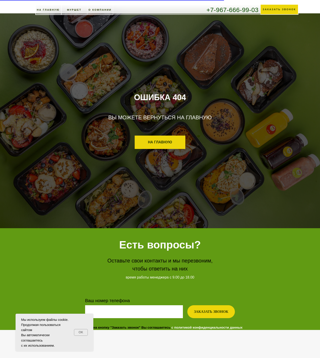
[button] (279, 9)
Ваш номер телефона (107, 300)
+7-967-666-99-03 (232, 9)
